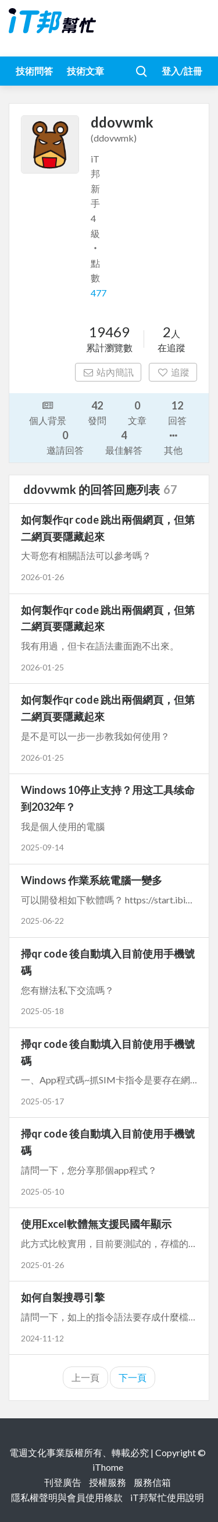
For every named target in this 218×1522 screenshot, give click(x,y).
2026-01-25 (42, 667)
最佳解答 (123, 441)
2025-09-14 (42, 847)
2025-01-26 (42, 1265)
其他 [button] (173, 442)
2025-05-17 (42, 1101)
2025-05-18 (42, 1011)
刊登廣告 (62, 1482)
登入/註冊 (182, 70)
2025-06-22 (42, 921)
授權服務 (107, 1482)
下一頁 (132, 1377)
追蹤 (173, 371)
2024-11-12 (42, 1338)
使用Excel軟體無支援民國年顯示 (96, 1223)
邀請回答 (65, 441)
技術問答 (34, 70)
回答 (177, 412)
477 (98, 292)
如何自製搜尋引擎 (63, 1297)
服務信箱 (152, 1482)
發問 (97, 412)
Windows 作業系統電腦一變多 (91, 880)
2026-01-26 (42, 577)
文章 (137, 412)
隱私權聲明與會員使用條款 (67, 1497)
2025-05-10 (42, 1191)
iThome (107, 1466)
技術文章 (85, 70)
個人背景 (47, 412)
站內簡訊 (108, 371)
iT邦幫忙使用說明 (167, 1497)
